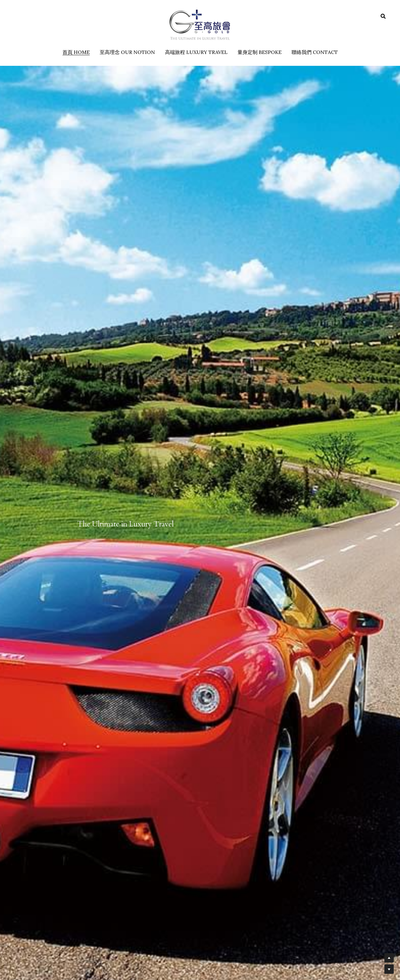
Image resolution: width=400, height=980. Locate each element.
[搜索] (383, 16)
